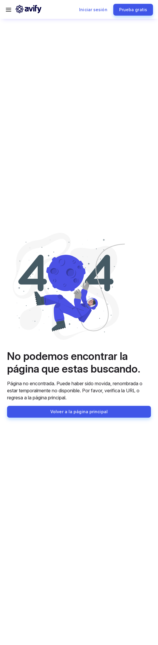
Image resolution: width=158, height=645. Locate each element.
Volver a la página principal (79, 411)
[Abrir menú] (8, 10)
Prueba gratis (133, 9)
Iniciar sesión (93, 9)
